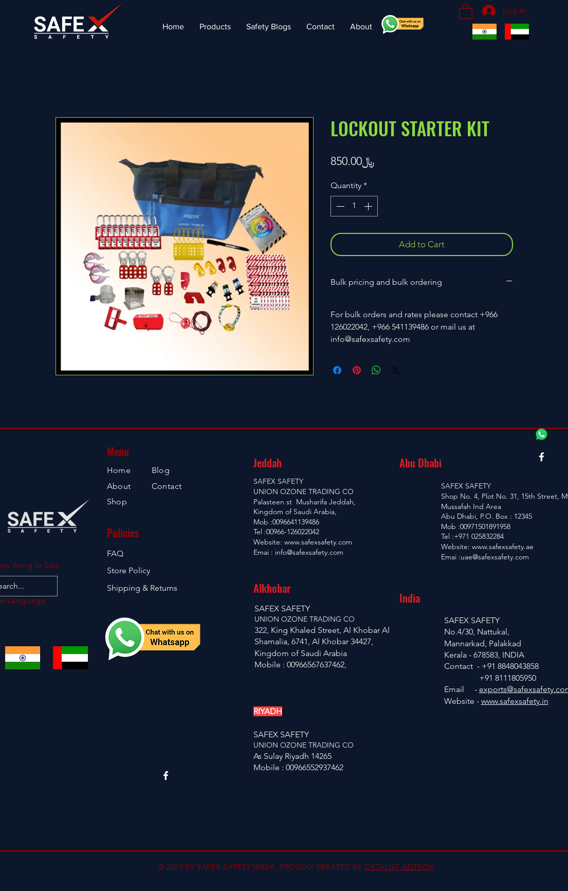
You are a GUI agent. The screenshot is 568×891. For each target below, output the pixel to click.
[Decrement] (339, 206)
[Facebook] (541, 457)
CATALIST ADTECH (398, 866)
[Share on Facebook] (337, 370)
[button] (465, 11)
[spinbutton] (354, 206)
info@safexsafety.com (309, 552)
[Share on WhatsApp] (376, 370)
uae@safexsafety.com (495, 556)
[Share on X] (396, 370)
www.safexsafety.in (514, 701)
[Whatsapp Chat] (541, 434)
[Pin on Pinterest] (357, 370)
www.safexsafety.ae (503, 546)
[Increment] (369, 206)
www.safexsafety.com (318, 542)
